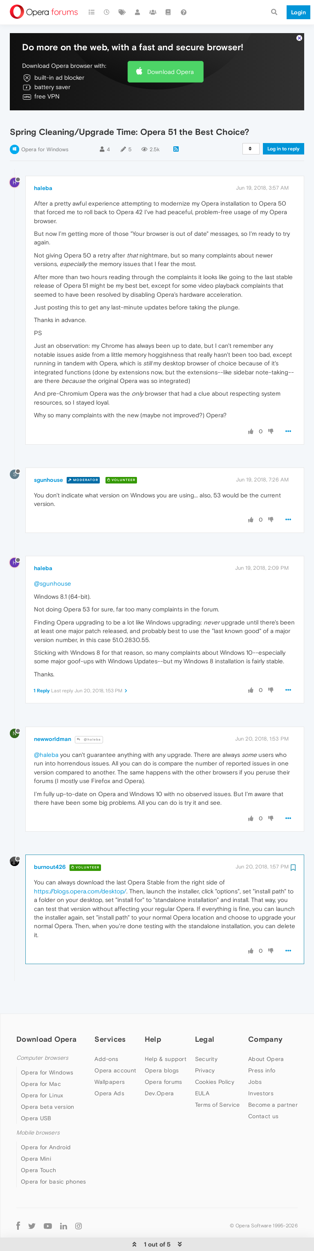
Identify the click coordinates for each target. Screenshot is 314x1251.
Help (153, 1020)
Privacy (205, 1051)
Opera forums (163, 1063)
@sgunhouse (52, 565)
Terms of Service (217, 1086)
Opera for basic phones (53, 1163)
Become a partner (273, 1086)
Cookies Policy (214, 1063)
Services (110, 1020)
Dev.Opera (159, 1074)
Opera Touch (38, 1151)
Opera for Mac (41, 1065)
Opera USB (36, 1099)
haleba (43, 169)
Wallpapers (109, 1063)
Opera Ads (109, 1074)
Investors (261, 1074)
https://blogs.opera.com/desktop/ (80, 872)
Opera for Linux (42, 1076)
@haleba (89, 721)
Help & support (165, 1040)
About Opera (266, 1040)
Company (265, 1020)
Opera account (115, 1051)
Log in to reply (283, 130)
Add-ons (106, 1040)
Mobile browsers (38, 1113)
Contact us (263, 1097)
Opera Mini (36, 1140)
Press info (261, 1051)
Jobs (255, 1063)
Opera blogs (162, 1051)
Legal (205, 1020)
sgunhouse (48, 461)
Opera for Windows (44, 131)
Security (206, 1040)
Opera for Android (46, 1129)
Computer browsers (42, 1039)
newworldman (52, 720)
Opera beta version (47, 1088)
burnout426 (50, 848)
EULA (202, 1074)
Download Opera (170, 52)
